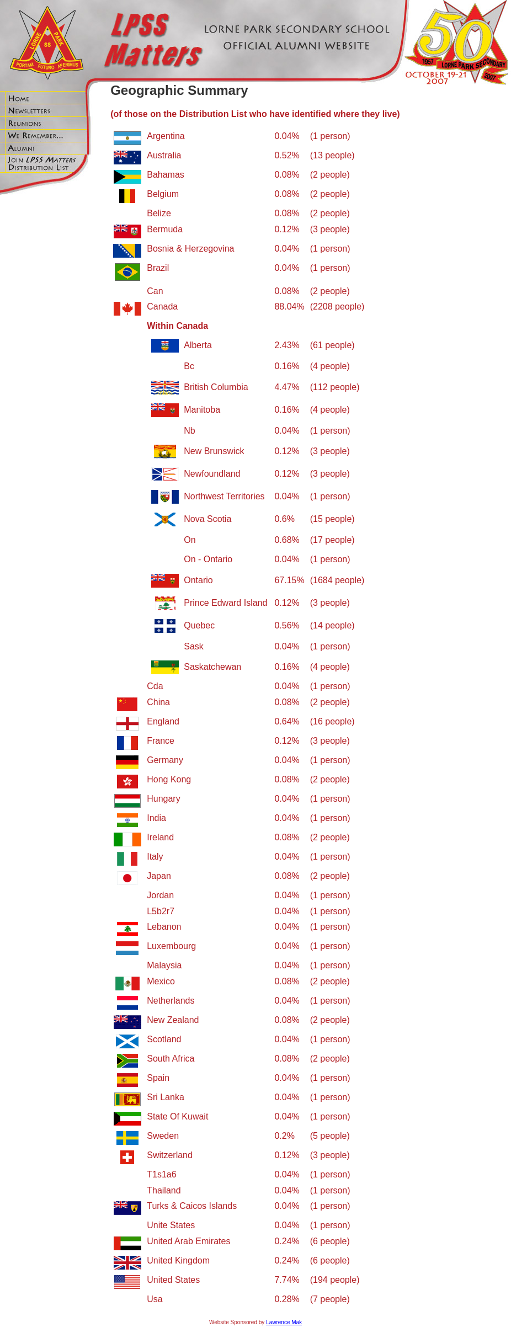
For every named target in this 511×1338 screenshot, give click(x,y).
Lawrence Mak (284, 1322)
